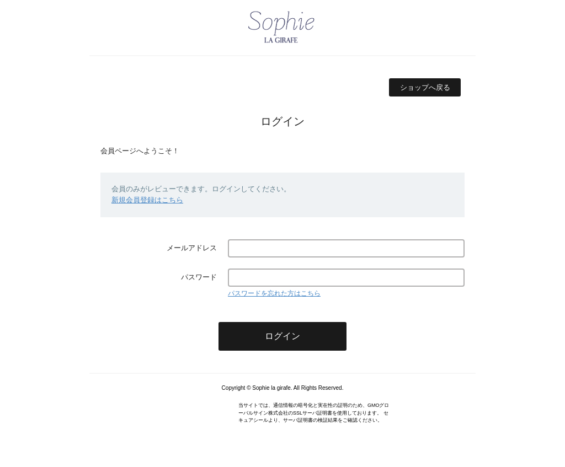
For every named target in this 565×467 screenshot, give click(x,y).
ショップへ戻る (425, 87)
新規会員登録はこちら (147, 200)
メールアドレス (192, 248)
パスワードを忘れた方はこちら (274, 293)
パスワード (199, 277)
